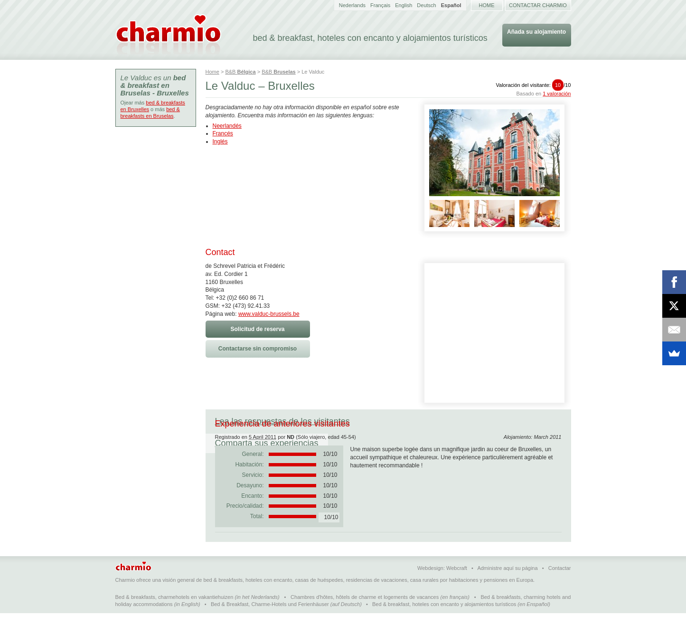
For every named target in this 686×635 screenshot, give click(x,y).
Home (487, 5)
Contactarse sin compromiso (257, 348)
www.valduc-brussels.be (269, 314)
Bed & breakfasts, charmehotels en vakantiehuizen (174, 619)
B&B (240, 72)
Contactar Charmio (538, 5)
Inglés (220, 141)
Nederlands (352, 5)
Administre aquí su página (507, 590)
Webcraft (456, 590)
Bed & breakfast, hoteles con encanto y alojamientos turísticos (444, 626)
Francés (223, 133)
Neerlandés (227, 126)
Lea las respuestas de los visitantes (282, 421)
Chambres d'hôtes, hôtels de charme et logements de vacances (365, 619)
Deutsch (426, 5)
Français (380, 5)
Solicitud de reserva (257, 329)
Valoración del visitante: (533, 85)
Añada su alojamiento (536, 31)
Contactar (559, 590)
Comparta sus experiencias (420, 421)
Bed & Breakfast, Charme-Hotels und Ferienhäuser (270, 626)
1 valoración (557, 93)
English (403, 5)
